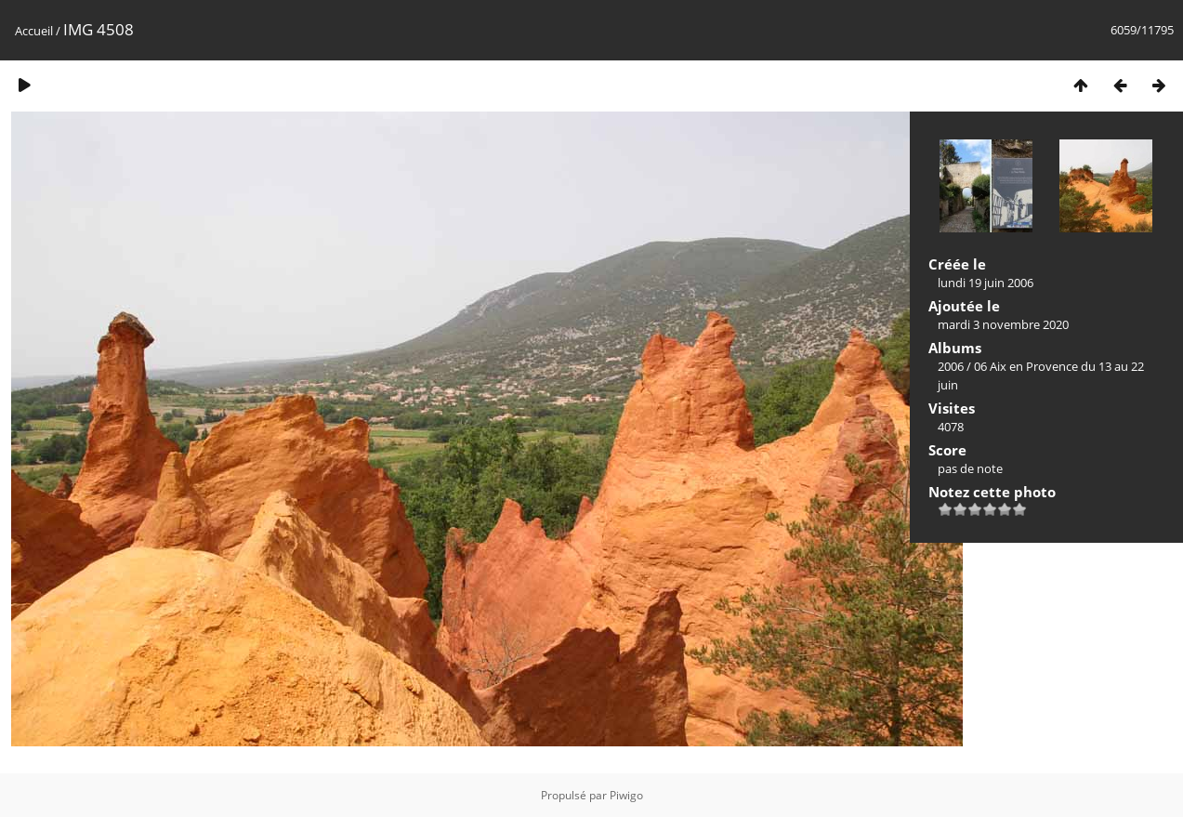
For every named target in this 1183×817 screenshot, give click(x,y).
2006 (951, 366)
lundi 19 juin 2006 (985, 282)
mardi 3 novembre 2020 (1003, 324)
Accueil (34, 30)
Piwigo (626, 795)
